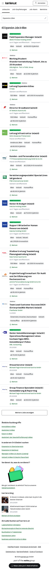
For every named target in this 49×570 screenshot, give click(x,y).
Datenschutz (11, 552)
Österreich (14, 317)
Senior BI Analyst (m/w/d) (22, 203)
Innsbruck (14, 143)
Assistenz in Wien (8, 430)
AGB (39, 547)
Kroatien (22, 317)
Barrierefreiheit (23, 552)
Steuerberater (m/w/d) (21, 365)
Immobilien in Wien (9, 427)
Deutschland (31, 317)
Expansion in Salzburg (10, 450)
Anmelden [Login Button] (40, 3)
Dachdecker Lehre (8, 536)
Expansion (9, 28)
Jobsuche (6, 9)
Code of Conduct (36, 552)
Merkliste (43, 9)
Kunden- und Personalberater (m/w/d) (28, 156)
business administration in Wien (14, 539)
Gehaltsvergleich (8, 488)
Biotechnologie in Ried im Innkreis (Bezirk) (18, 528)
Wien (24, 28)
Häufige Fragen (13, 547)
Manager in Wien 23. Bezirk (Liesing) (15, 454)
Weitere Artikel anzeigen (11, 516)
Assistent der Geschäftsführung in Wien (17, 437)
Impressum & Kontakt (28, 547)
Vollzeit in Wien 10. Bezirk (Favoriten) (15, 457)
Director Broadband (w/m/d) (23, 108)
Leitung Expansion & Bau (22, 86)
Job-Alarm (33, 9)
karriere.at (25, 521)
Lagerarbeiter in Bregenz (11, 525)
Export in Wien (7, 434)
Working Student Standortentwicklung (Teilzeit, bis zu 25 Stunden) (28, 61)
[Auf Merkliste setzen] (13, 50)
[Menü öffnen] (2, 3)
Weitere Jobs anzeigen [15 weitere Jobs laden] (24, 413)
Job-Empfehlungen (19, 9)
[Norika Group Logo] (24, 561)
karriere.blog (8, 493)
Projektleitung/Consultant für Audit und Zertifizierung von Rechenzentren (28, 276)
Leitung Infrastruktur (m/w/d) (24, 133)
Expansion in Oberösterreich (12, 447)
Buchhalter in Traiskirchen (12, 532)
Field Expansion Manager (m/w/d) (26, 37)
